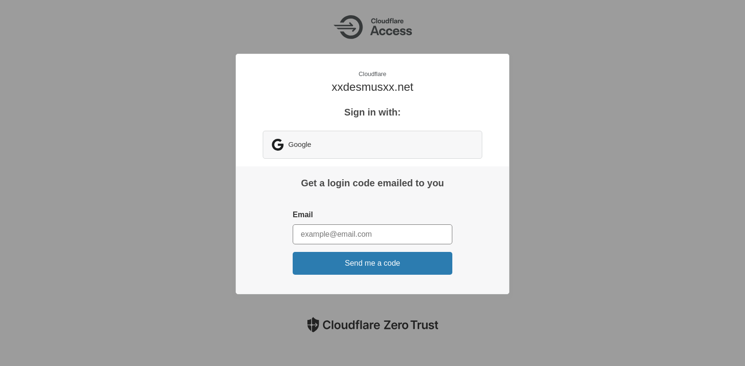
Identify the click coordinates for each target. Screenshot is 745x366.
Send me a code (373, 263)
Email (303, 215)
